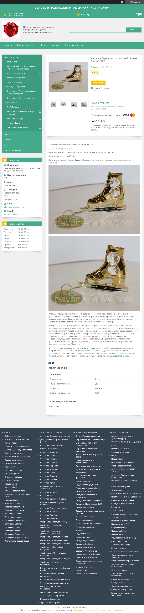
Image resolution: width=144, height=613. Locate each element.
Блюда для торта (119, 541)
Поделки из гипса (84, 534)
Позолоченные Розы (120, 449)
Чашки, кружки (11, 467)
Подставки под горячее (15, 510)
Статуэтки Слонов (48, 462)
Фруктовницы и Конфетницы (17, 446)
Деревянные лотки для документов (86, 444)
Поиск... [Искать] (133, 29)
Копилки (79, 530)
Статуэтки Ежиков (48, 476)
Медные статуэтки (84, 567)
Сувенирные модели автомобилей (85, 461)
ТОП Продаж (13, 107)
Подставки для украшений (123, 462)
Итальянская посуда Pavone (17, 456)
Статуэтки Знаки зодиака (51, 445)
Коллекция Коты (12, 531)
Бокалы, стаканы (12, 503)
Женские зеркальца (120, 452)
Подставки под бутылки (87, 485)
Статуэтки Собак (47, 472)
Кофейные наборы (13, 436)
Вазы (113, 445)
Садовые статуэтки (49, 452)
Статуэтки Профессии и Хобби (53, 508)
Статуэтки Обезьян (48, 479)
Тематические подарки (17, 127)
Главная (8, 45)
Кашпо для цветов (119, 548)
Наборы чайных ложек (15, 507)
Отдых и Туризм (14, 123)
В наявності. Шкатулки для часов (22, 98)
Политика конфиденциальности (110, 610)
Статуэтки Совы (47, 455)
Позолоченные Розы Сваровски (126, 497)
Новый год (12, 62)
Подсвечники (117, 459)
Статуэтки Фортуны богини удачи (55, 579)
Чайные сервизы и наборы (17, 439)
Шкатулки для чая (119, 583)
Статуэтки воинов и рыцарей (89, 501)
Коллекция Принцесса (15, 534)
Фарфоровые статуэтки (122, 466)
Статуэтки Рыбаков (84, 544)
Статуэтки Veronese (49, 492)
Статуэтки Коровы (48, 469)
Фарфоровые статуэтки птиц (53, 522)
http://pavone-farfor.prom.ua (90, 350)
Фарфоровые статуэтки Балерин (55, 537)
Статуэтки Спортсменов (86, 551)
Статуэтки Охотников (85, 547)
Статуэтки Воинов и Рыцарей (53, 499)
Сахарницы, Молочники (15, 463)
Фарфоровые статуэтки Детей (54, 540)
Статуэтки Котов (48, 483)
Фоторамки (116, 490)
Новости (8, 134)
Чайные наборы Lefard (15, 491)
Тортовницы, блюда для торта (18, 450)
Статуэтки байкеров (85, 507)
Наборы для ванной (13, 513)
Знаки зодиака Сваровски (52, 595)
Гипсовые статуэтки (49, 449)
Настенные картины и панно (124, 521)
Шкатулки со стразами (121, 589)
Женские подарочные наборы (124, 514)
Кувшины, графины (13, 477)
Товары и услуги (25, 45)
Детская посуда (12, 480)
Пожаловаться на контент (84, 610)
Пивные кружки (12, 473)
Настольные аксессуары (87, 574)
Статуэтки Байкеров (49, 518)
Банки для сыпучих (13, 500)
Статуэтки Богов (47, 495)
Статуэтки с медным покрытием (54, 583)
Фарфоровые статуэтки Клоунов (55, 559)
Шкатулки (115, 507)
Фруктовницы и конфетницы (124, 538)
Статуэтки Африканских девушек (55, 436)
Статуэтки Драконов (85, 541)
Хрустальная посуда (14, 453)
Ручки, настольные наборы (88, 488)
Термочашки (81, 570)
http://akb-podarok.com (14, 207)
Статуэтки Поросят (49, 466)
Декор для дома (14, 82)
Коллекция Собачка (13, 524)
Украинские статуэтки (50, 602)
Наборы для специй (13, 470)
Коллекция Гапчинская (15, 520)
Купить (99, 82)
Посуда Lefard (11, 484)
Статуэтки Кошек (119, 570)
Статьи (7, 139)
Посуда (114, 455)
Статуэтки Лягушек (48, 459)
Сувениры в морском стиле (88, 466)
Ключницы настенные (85, 527)
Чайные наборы (118, 531)
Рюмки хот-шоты (83, 491)
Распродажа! (13, 103)
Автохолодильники (84, 520)
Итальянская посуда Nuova (17, 541)
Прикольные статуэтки (86, 558)
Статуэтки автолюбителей (88, 554)
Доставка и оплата (74, 45)
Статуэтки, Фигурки (16, 73)
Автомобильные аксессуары (89, 436)
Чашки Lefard (11, 487)
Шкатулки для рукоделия (122, 504)
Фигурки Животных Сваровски (54, 592)
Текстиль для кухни (13, 517)
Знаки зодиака (118, 517)
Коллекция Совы (12, 527)
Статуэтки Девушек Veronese (124, 551)
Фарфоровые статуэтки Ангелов (55, 544)
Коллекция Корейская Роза (17, 537)
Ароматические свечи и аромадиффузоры (122, 437)
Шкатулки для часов (85, 517)
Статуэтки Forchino (48, 511)
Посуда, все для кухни (17, 78)
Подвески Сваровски (50, 599)
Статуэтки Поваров (49, 515)
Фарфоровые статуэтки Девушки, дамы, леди (51, 532)
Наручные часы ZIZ (120, 524)
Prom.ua (85, 608)
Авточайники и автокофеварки (90, 523)
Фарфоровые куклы (120, 487)
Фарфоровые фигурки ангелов (125, 561)
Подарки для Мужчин (17, 118)
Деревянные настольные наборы (91, 439)
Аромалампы (117, 510)
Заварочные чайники (14, 460)
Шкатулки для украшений (122, 500)
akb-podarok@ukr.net (13, 214)
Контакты (55, 45)
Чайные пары (11, 443)
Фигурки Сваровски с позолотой (126, 493)
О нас (43, 45)
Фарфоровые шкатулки (122, 586)
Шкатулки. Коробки (16, 87)
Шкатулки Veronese (120, 579)
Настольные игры (84, 481)
